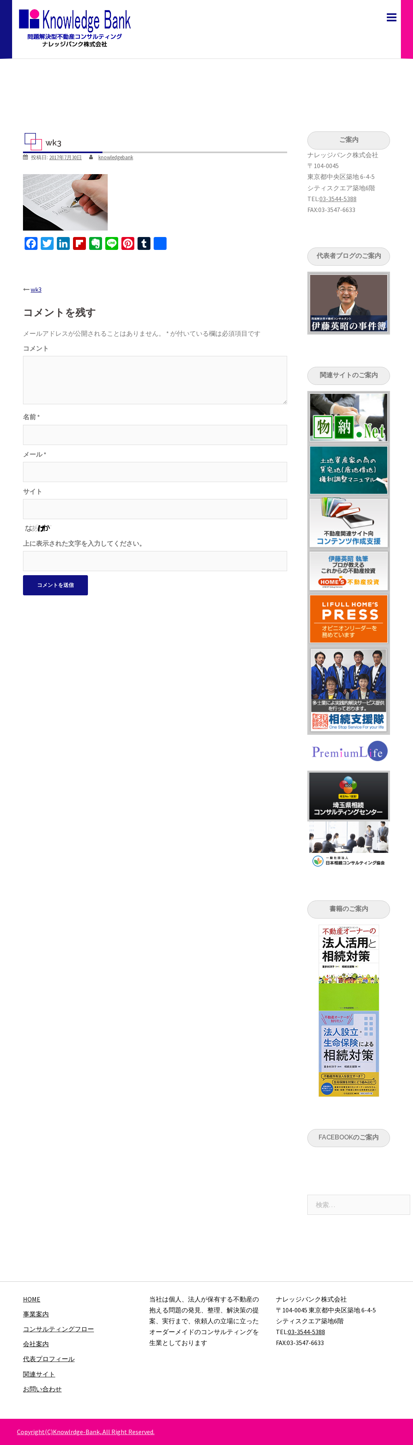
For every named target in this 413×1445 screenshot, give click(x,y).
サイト (32, 491)
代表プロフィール (49, 1359)
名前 (31, 417)
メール (34, 454)
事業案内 (36, 1314)
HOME (31, 1299)
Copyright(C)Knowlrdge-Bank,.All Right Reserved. (85, 1432)
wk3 (36, 289)
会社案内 (36, 1344)
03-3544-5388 (338, 199)
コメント (36, 348)
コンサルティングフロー (58, 1329)
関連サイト (39, 1374)
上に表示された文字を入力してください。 (84, 543)
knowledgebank (115, 157)
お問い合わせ (42, 1389)
